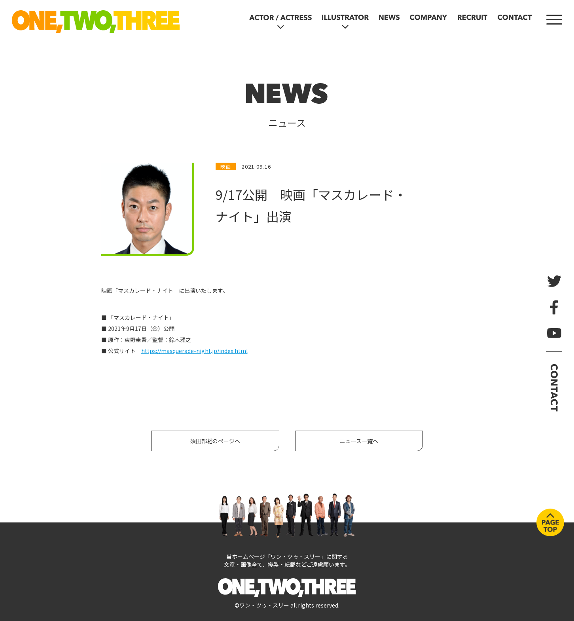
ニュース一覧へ (359, 441)
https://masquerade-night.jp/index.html (194, 351)
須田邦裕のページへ (215, 441)
